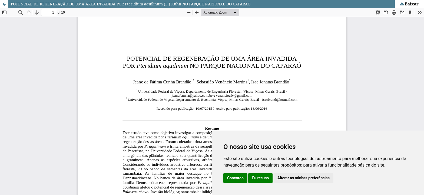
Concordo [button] (235, 178)
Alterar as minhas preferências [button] (303, 178)
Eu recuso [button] (260, 178)
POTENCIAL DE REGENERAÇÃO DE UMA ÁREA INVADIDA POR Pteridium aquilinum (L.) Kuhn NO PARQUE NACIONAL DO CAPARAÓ (130, 3)
